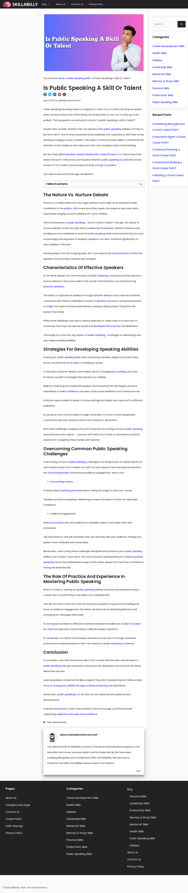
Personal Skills (161, 88)
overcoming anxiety (59, 472)
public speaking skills (68, 357)
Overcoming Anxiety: (61, 481)
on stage (48, 306)
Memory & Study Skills (166, 81)
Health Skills (160, 53)
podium (68, 208)
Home (61, 78)
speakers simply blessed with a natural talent (91, 154)
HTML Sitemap (14, 826)
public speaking (112, 129)
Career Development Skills (168, 46)
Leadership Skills (162, 67)
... (138, 769)
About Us (60, 4)
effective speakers (53, 286)
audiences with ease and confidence (77, 714)
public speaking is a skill (115, 159)
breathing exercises (71, 490)
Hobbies (157, 60)
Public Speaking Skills (78, 78)
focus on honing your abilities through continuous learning (75, 685)
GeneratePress (39, 887)
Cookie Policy (14, 819)
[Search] (181, 24)
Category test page (18, 805)
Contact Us (77, 4)
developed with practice (107, 326)
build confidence (69, 391)
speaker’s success (107, 301)
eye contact (57, 522)
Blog (47, 4)
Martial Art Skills (162, 74)
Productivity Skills (163, 95)
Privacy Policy (96, 4)
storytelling (120, 371)
